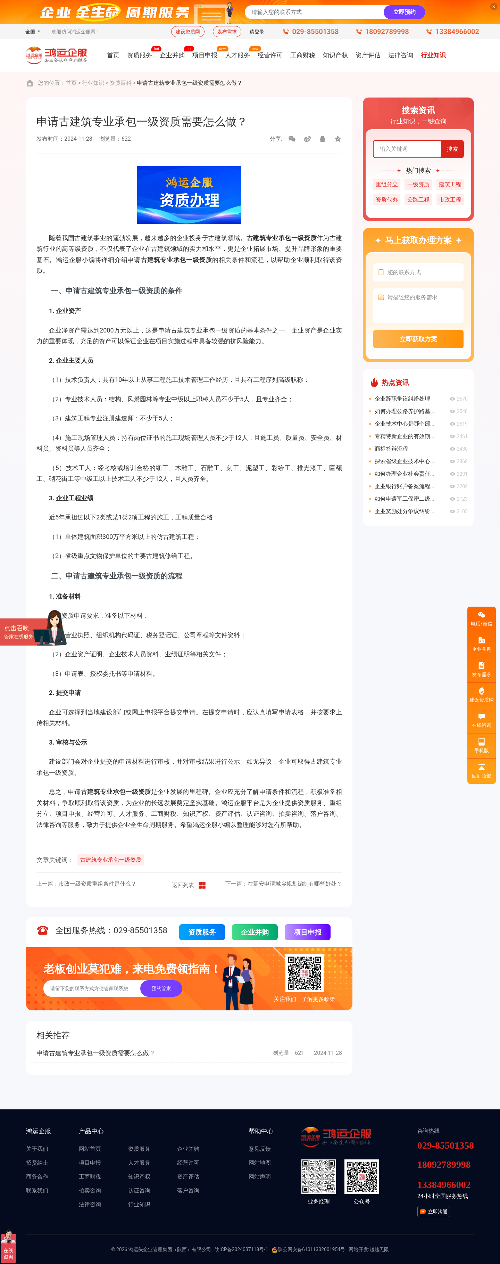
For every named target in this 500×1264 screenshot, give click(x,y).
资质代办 (387, 199)
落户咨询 (188, 1190)
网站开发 (358, 1249)
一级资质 (418, 184)
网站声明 (260, 1176)
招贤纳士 (37, 1162)
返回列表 (189, 885)
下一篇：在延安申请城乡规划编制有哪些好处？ (283, 883)
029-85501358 (315, 31)
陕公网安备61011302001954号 (308, 1250)
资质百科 (120, 83)
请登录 (257, 31)
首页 (71, 83)
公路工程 (418, 199)
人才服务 (139, 1162)
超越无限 (379, 1249)
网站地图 (260, 1162)
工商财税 (90, 1176)
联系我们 (37, 1190)
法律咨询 (90, 1204)
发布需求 (227, 31)
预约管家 (161, 988)
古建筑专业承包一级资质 (110, 859)
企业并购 (255, 932)
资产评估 (188, 1176)
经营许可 (188, 1162)
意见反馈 (260, 1149)
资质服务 (202, 932)
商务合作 (37, 1176)
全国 (30, 31)
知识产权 (139, 1176)
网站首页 (90, 1149)
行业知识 (93, 83)
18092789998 (387, 31)
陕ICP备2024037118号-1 (241, 1249)
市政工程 (450, 199)
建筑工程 (450, 184)
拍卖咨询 (90, 1190)
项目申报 (308, 932)
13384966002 (457, 31)
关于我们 (37, 1149)
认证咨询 (139, 1190)
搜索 (452, 149)
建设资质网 (188, 31)
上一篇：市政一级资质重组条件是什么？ (86, 883)
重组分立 (387, 184)
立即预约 (404, 12)
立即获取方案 (418, 339)
